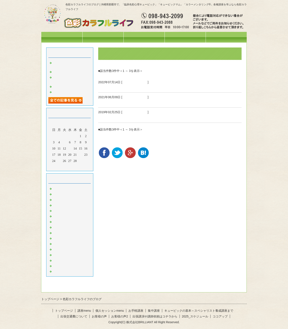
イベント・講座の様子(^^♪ (72, 199)
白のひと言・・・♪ (66, 265)
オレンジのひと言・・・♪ (71, 227)
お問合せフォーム (226, 37)
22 (80, 154)
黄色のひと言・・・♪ (68, 232)
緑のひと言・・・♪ (66, 238)
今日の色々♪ (61, 205)
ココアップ (220, 316)
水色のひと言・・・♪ (68, 260)
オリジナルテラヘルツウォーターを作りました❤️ (72, 78)
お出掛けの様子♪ (65, 210)
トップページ (62, 37)
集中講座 (154, 310)
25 (59, 161)
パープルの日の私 (113, 87)
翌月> (78, 166)
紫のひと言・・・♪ (135, 82)
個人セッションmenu (185, 37)
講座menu (144, 37)
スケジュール (103, 37)
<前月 (62, 166)
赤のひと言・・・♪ (66, 221)
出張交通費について (73, 316)
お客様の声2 (119, 316)
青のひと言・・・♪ (66, 243)
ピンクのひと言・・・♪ (69, 254)
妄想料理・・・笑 (65, 71)
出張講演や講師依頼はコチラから (154, 316)
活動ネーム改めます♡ (69, 86)
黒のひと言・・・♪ (66, 271)
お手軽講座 (135, 310)
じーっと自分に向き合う (119, 102)
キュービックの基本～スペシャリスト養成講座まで (198, 310)
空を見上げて (62, 91)
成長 (102, 117)
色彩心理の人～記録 (67, 216)
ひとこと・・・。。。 (69, 194)
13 (69, 148)
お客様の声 (99, 316)
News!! (57, 188)
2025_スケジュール (195, 316)
